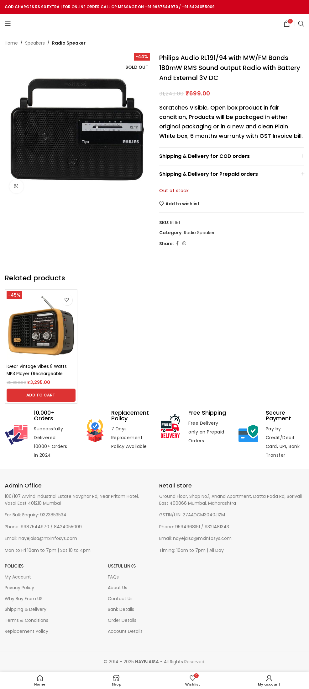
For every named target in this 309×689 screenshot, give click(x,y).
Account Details (125, 631)
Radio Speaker (69, 43)
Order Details (122, 620)
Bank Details (121, 609)
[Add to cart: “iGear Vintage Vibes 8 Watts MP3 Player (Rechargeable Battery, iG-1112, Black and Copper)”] (41, 395)
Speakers (35, 43)
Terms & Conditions (26, 620)
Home (11, 43)
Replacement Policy (26, 631)
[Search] (301, 23)
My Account (18, 577)
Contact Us (120, 599)
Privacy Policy (19, 588)
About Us (117, 588)
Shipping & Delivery (25, 609)
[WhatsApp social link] (184, 244)
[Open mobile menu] (8, 23)
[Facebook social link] (177, 244)
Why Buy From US (24, 599)
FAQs (113, 577)
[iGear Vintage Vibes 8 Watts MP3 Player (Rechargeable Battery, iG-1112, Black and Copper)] (41, 325)
